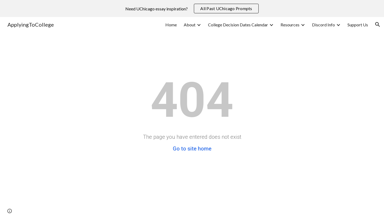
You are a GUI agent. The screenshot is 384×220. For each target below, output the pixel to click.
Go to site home (192, 148)
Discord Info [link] (323, 24)
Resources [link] (290, 24)
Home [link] (171, 24)
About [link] (189, 24)
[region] (192, 8)
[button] (377, 24)
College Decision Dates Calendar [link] (238, 24)
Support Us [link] (357, 24)
